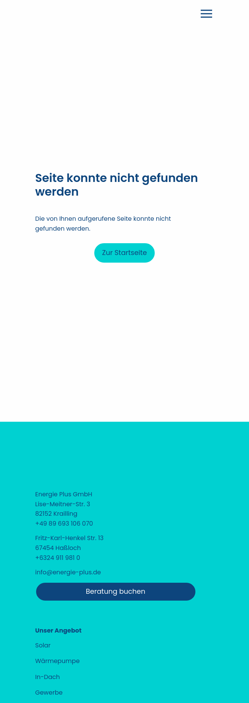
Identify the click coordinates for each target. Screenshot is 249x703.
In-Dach (47, 677)
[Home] (79, 50)
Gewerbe (49, 692)
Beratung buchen (115, 591)
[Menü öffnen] (206, 13)
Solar (43, 645)
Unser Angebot (58, 630)
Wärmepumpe (57, 661)
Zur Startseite (124, 252)
